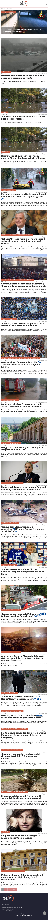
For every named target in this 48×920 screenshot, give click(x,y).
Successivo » (12, 889)
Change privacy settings (24, 915)
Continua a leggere (41, 73)
